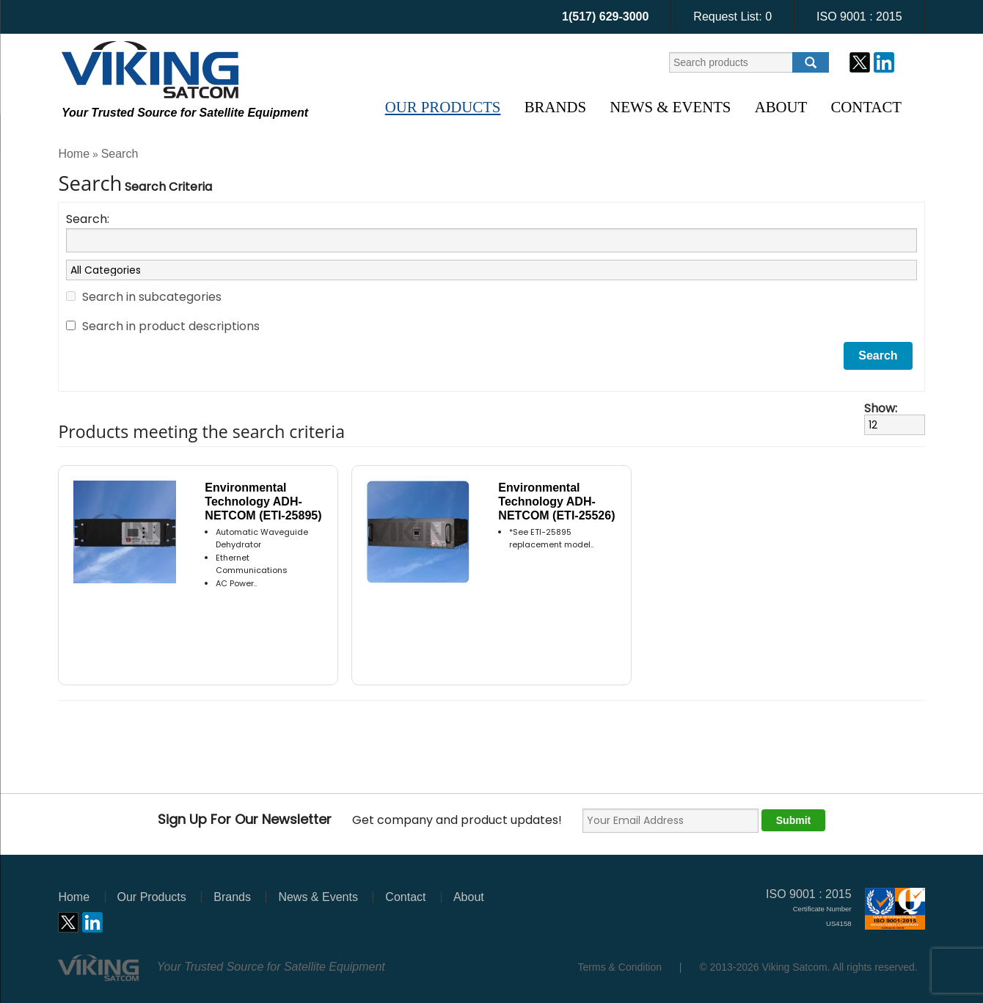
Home (73, 153)
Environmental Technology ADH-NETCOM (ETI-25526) (556, 501)
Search (120, 153)
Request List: (732, 16)
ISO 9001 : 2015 (859, 16)
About (781, 106)
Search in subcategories (152, 296)
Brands (555, 106)
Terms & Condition (620, 967)
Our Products (443, 106)
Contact (866, 106)
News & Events (670, 106)
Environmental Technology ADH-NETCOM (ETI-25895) (263, 501)
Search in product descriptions (171, 326)
